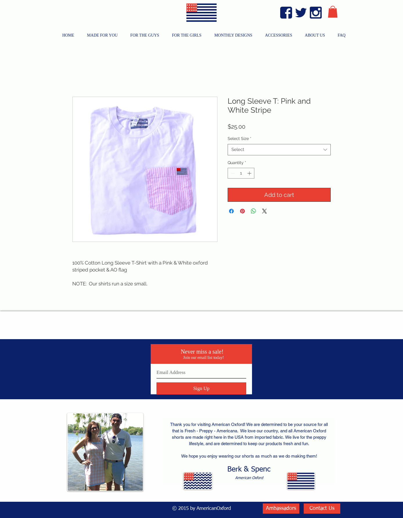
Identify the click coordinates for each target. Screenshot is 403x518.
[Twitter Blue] (301, 13)
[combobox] (279, 149)
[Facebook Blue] (286, 13)
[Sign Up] (201, 388)
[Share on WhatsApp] (253, 211)
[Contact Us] (322, 508)
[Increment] (249, 173)
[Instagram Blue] (316, 13)
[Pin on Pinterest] (242, 211)
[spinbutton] (241, 173)
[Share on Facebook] (231, 211)
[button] (333, 12)
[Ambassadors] (281, 508)
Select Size (239, 138)
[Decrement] (232, 173)
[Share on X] (264, 211)
